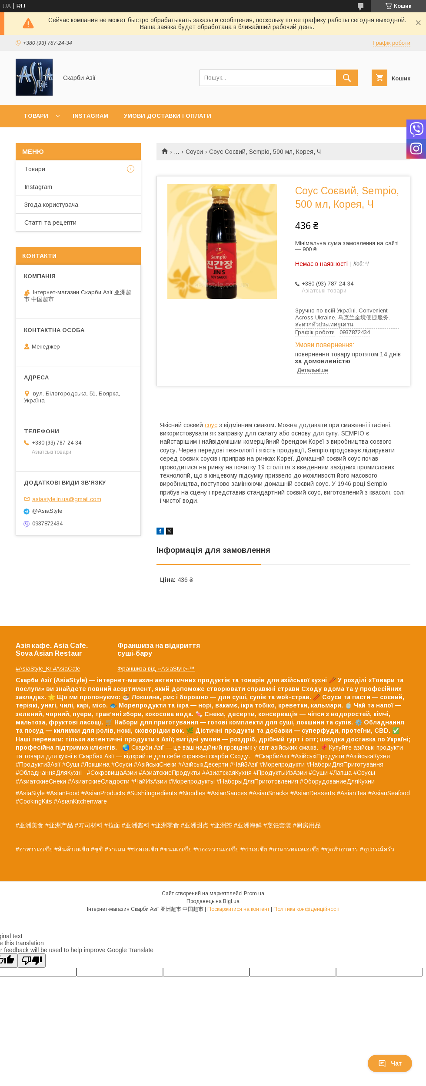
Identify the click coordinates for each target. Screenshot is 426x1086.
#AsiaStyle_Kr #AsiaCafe (48, 668)
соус (211, 425)
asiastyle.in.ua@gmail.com (66, 498)
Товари (35, 116)
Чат (390, 1063)
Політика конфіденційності (306, 909)
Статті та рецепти (50, 222)
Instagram (90, 116)
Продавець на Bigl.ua (213, 901)
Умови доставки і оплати (167, 116)
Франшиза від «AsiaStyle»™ (156, 668)
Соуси (194, 151)
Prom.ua (254, 893)
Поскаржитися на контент (238, 909)
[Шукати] (347, 78)
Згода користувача (51, 204)
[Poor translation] (32, 960)
